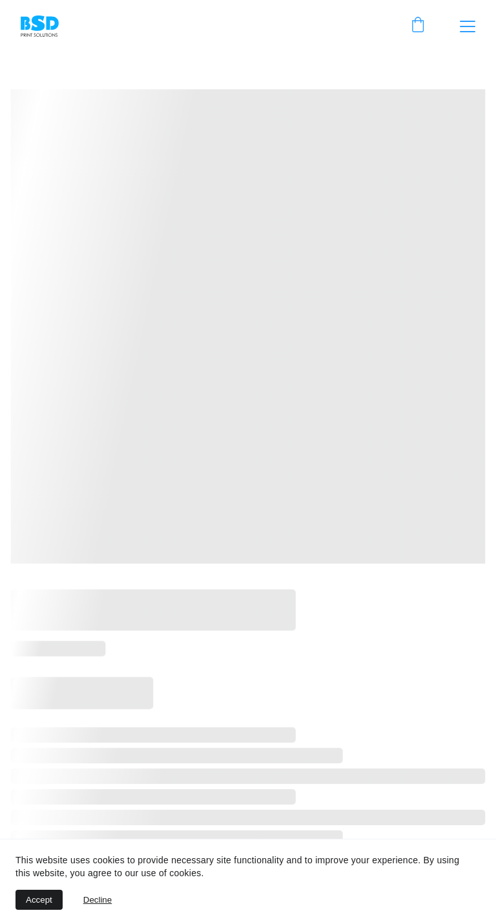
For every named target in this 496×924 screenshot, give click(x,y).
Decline (97, 900)
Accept (39, 900)
